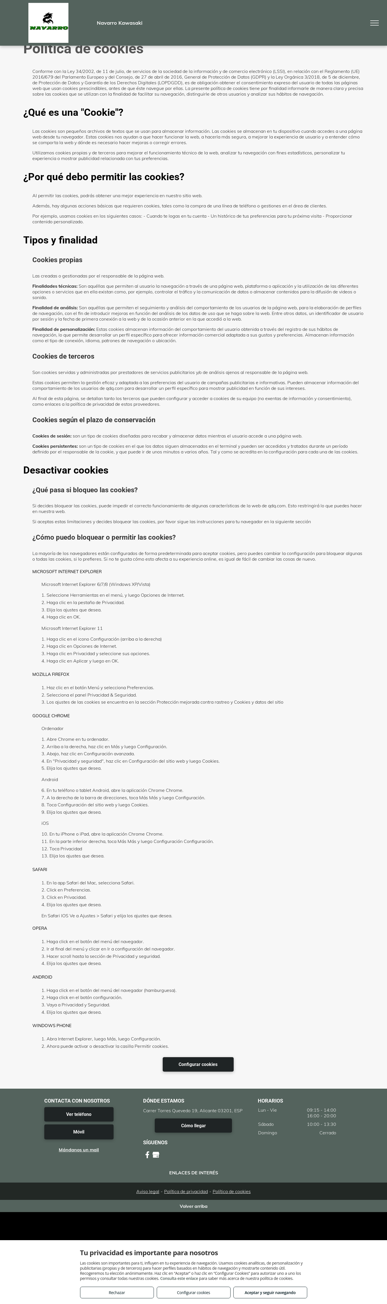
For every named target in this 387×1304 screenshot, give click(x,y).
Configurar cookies (193, 1292)
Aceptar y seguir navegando (270, 1292)
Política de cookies (232, 1191)
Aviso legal (147, 1191)
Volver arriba (194, 1206)
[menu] (374, 23)
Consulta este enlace (179, 1278)
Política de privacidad (186, 1191)
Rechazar (117, 1292)
